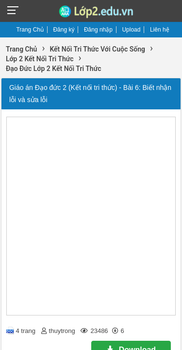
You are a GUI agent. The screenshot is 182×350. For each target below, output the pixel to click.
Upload (131, 29)
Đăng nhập (98, 29)
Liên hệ (159, 29)
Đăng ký (63, 29)
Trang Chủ (30, 29)
